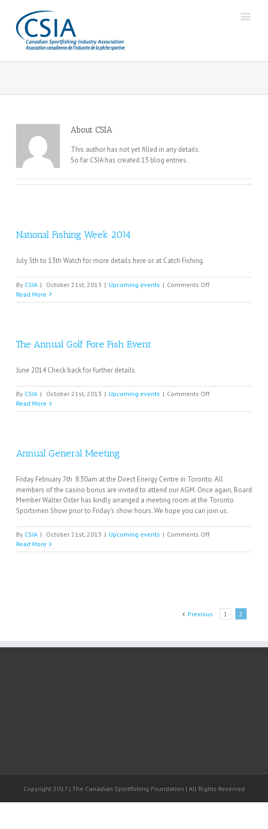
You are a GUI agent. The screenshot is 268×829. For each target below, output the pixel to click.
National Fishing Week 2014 (73, 235)
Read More (31, 294)
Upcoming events (134, 285)
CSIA (31, 285)
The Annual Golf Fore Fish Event (83, 344)
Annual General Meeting (68, 453)
